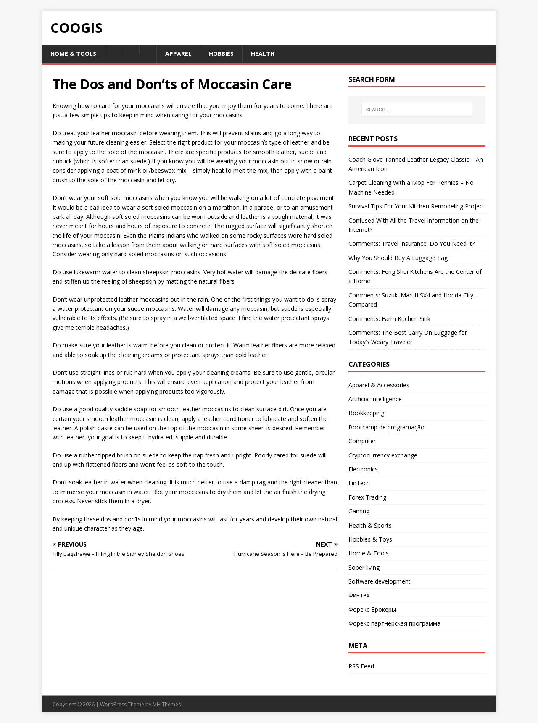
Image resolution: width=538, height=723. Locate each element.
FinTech (359, 483)
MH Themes (167, 704)
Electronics (363, 469)
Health (262, 54)
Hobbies (221, 54)
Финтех (358, 595)
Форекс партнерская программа (394, 623)
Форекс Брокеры (372, 609)
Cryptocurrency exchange (382, 455)
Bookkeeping (366, 413)
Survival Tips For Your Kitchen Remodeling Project (416, 206)
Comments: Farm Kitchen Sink (389, 319)
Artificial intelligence (375, 399)
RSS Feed (361, 666)
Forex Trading (367, 497)
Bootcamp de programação (386, 427)
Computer (362, 441)
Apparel (178, 54)
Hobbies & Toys (370, 539)
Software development (379, 581)
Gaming (358, 511)
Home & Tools (73, 54)
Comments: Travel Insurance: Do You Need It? (411, 243)
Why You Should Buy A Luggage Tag (398, 258)
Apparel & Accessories (378, 385)
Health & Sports (370, 525)
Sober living (364, 567)
